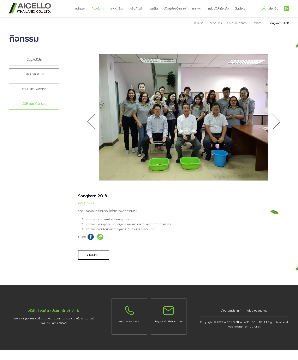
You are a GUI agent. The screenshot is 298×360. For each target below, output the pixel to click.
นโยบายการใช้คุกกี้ (230, 311)
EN (286, 8)
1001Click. (255, 327)
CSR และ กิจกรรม (236, 23)
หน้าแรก (80, 8)
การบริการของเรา (34, 89)
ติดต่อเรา (240, 8)
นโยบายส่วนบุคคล (257, 311)
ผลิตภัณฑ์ (136, 8)
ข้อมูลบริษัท (34, 59)
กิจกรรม (258, 23)
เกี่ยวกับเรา (97, 8)
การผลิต (153, 8)
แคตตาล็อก (117, 8)
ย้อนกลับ (93, 255)
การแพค (197, 8)
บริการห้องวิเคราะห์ (174, 8)
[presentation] (91, 122)
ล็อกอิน (273, 8)
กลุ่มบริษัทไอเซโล (218, 8)
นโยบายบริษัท (34, 74)
